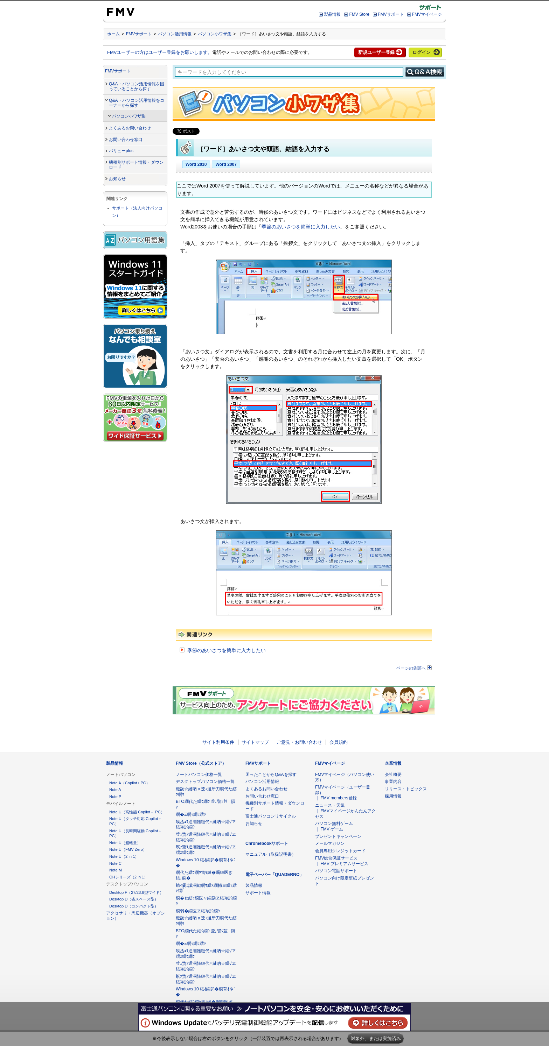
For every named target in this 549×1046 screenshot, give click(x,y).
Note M (115, 870)
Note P (115, 796)
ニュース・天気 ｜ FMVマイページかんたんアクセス (345, 811)
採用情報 (393, 796)
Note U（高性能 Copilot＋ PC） (137, 812)
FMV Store (359, 14)
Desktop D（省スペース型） (133, 899)
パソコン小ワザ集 (214, 33)
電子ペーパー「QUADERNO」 (274, 874)
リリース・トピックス (406, 788)
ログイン (421, 52)
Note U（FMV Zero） (128, 849)
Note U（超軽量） (125, 843)
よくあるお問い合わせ (130, 128)
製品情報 (332, 14)
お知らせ (117, 178)
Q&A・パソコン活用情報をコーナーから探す (136, 103)
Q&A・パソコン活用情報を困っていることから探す (136, 87)
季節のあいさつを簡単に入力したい (301, 226)
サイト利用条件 (218, 742)
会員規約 (338, 742)
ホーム (113, 33)
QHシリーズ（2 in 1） (128, 877)
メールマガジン (330, 843)
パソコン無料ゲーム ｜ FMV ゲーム (334, 826)
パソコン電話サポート (336, 870)
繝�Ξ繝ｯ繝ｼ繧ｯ (191, 814)
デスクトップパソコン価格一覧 (205, 781)
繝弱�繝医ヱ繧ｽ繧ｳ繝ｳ (198, 911)
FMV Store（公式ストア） (201, 763)
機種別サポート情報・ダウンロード (136, 165)
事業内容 (393, 781)
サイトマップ (255, 742)
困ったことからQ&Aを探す (271, 774)
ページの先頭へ (411, 668)
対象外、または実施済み (376, 1038)
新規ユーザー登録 (376, 52)
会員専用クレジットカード (340, 850)
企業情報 (393, 763)
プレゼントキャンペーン (338, 836)
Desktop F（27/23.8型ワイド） (136, 892)
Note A (115, 789)
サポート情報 (258, 892)
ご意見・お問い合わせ (299, 742)
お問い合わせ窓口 (126, 139)
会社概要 (393, 774)
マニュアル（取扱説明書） (270, 854)
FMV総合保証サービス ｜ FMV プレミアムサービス (341, 861)
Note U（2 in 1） (124, 856)
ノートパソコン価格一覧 (199, 774)
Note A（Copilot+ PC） (129, 783)
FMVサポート (390, 14)
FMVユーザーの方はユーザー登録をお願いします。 (159, 52)
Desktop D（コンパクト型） (133, 906)
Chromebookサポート (267, 843)
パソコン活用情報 (175, 33)
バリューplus (121, 150)
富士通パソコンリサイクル (270, 816)
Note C (115, 863)
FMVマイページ (427, 14)
